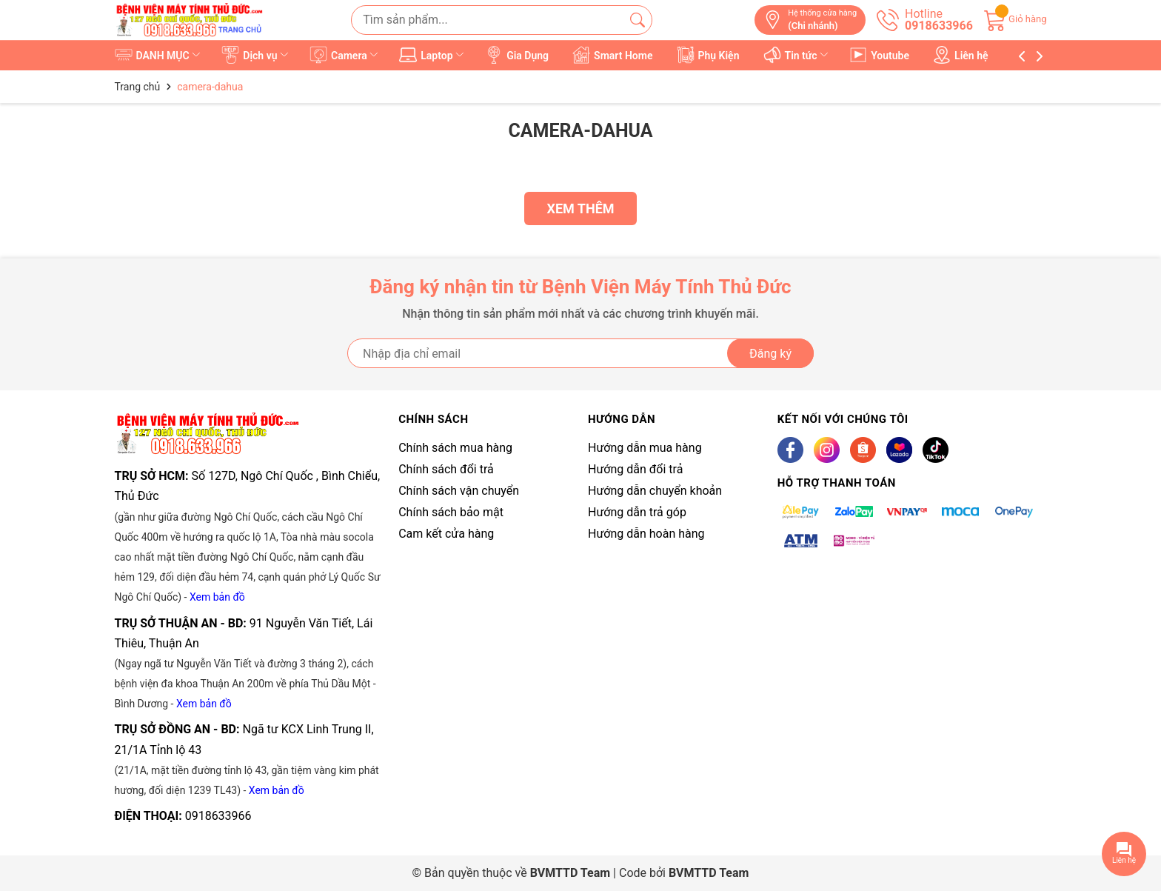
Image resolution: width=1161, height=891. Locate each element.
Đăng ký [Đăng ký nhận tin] (770, 354)
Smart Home (613, 55)
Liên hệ (961, 55)
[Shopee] (863, 450)
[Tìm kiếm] (637, 20)
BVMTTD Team (709, 873)
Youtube (880, 55)
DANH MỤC (159, 55)
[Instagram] (827, 450)
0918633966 (218, 816)
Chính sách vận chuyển (458, 491)
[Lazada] (899, 450)
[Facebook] (790, 450)
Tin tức (797, 55)
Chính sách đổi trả (446, 469)
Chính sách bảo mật (450, 512)
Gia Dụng (517, 55)
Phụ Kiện (708, 55)
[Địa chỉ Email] (580, 353)
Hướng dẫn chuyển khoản (655, 491)
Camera (345, 55)
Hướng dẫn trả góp (637, 512)
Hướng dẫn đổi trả (635, 469)
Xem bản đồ (217, 597)
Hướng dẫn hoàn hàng (646, 534)
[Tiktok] (935, 450)
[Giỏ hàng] (1015, 18)
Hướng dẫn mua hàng (645, 448)
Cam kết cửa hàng (446, 534)
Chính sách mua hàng (455, 448)
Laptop (433, 55)
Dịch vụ (255, 55)
